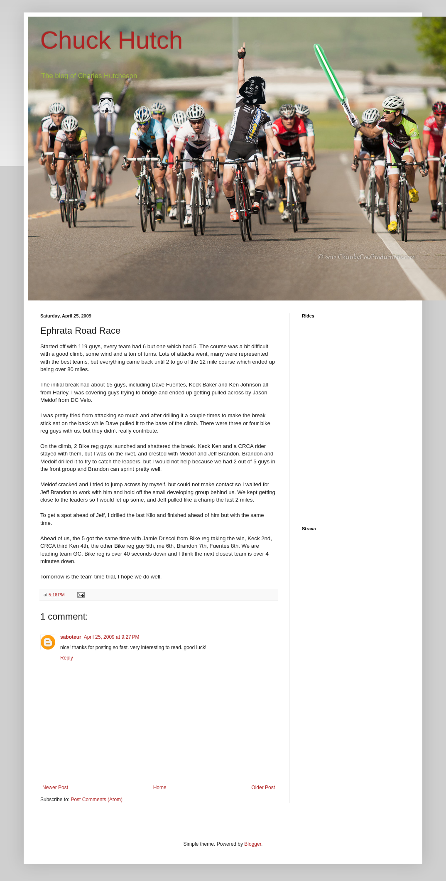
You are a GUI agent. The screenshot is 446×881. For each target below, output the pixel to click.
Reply (66, 658)
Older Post (263, 787)
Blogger (252, 844)
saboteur (70, 637)
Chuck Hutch (111, 40)
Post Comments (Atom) (97, 799)
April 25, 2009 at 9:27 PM (112, 637)
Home (160, 787)
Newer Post (55, 787)
